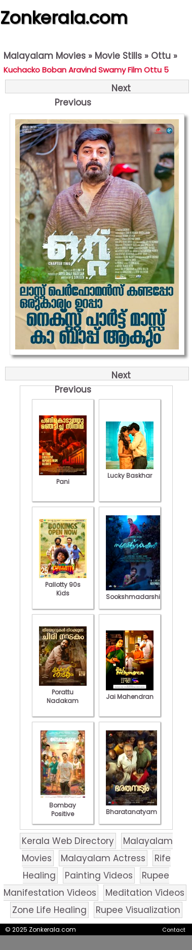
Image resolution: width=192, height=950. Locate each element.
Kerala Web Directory (68, 841)
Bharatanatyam (131, 807)
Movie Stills (118, 56)
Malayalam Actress (103, 858)
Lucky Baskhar (129, 471)
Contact (173, 930)
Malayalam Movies (45, 56)
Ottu (161, 56)
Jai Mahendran (129, 692)
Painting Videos (99, 875)
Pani (63, 477)
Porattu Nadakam (63, 692)
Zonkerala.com (64, 18)
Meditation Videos (144, 893)
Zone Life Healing (49, 910)
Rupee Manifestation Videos (87, 884)
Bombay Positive (63, 805)
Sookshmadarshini (136, 592)
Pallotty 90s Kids (63, 584)
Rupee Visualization (138, 910)
